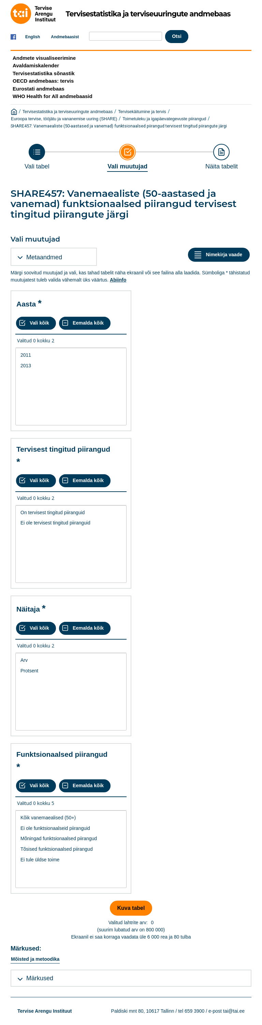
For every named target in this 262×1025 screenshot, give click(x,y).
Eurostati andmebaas (38, 89)
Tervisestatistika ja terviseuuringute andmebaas (68, 111)
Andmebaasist (65, 37)
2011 (71, 355)
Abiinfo (118, 280)
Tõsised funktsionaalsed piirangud (71, 849)
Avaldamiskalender (36, 65)
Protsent (71, 671)
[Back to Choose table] (37, 156)
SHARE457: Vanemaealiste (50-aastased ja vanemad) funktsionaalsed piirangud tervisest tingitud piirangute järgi (119, 125)
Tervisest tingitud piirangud (63, 449)
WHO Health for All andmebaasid (52, 96)
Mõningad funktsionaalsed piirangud (71, 838)
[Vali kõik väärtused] (36, 323)
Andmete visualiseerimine (44, 58)
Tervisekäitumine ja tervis (142, 111)
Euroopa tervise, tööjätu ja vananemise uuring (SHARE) (64, 119)
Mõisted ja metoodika (35, 959)
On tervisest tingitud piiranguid (71, 512)
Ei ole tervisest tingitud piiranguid (71, 523)
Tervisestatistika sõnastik (43, 73)
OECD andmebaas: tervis (43, 81)
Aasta (26, 304)
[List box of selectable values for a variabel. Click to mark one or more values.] (71, 387)
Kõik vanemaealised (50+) (71, 817)
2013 (71, 365)
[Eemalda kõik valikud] (84, 323)
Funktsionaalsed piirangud (61, 754)
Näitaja (28, 609)
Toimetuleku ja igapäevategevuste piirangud (164, 119)
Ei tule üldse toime (71, 860)
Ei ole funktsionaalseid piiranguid (71, 828)
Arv (71, 660)
